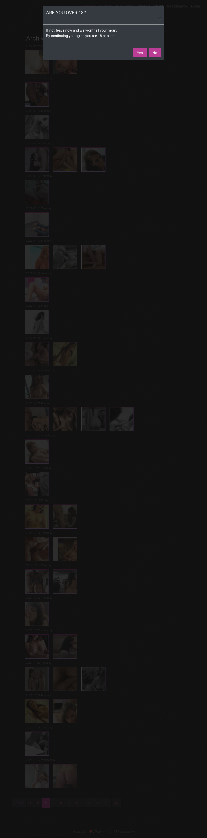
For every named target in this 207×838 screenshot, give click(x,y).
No (154, 53)
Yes (140, 53)
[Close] (159, 18)
